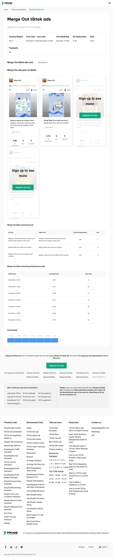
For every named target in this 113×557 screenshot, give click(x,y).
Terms (90, 547)
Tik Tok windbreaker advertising (30, 393)
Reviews (30, 457)
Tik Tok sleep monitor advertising (45, 397)
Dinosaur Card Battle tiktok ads (68, 373)
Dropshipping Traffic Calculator (12, 450)
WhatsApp (96, 432)
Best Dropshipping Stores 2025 (34, 469)
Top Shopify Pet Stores (35, 498)
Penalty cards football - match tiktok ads (51, 373)
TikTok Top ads (55, 438)
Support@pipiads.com (100, 428)
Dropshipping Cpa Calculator (11, 457)
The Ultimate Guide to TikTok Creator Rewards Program (78, 448)
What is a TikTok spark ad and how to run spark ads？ (78, 475)
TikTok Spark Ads (33, 435)
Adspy (29, 428)
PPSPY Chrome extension (10, 518)
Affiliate (7, 523)
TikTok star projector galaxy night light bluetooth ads (30, 400)
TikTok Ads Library (34, 439)
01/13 (57, 479)
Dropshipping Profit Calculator (11, 469)
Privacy (82, 547)
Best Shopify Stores (34, 495)
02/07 (51, 475)
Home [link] (6, 9)
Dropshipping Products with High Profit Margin (36, 486)
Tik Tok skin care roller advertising (30, 397)
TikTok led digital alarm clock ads (15, 403)
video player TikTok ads (15, 393)
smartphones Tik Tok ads (15, 400)
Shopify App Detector (12, 446)
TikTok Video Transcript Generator (36, 448)
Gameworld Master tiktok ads (51, 377)
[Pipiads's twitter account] (11, 547)
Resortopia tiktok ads (83, 377)
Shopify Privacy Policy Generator (12, 482)
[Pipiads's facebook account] (6, 547)
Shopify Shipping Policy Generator (13, 508)
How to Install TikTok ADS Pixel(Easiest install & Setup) (78, 491)
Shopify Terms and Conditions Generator (12, 495)
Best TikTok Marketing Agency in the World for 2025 (78, 466)
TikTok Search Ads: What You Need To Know (78, 429)
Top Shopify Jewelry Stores (34, 503)
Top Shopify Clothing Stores (35, 510)
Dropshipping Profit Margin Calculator (11, 476)
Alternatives (31, 453)
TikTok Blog (53, 434)
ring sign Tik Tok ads (14, 397)
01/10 (64, 479)
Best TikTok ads (55, 442)
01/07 (64, 482)
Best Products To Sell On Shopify (35, 516)
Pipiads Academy (56, 449)
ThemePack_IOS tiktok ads (84, 373)
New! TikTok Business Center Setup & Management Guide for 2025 (78, 438)
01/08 (57, 482)
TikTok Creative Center (35, 443)
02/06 (57, 475)
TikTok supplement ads (45, 400)
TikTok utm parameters (13, 432)
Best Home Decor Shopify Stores (33, 522)
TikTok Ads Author (56, 446)
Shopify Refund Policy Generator (12, 489)
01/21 (51, 479)
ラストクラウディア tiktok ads (101, 377)
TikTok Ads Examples (53, 429)
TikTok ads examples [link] (18, 9)
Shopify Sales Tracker (12, 428)
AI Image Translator (34, 461)
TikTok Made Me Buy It (35, 491)
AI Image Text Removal (36, 464)
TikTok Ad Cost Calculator (10, 463)
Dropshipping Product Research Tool (35, 475)
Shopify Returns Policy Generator (13, 501)
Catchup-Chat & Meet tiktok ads (35, 373)
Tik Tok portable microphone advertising (45, 393)
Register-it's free (90, 115)
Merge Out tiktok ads (34, 377)
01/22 (64, 475)
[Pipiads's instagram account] (21, 547)
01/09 (51, 482)
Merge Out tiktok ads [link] (36, 9)
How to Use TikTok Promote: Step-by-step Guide (77, 457)
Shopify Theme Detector (13, 442)
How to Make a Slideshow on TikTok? (77, 483)
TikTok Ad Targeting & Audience (12, 436)
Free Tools (8, 513)
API (93, 435)
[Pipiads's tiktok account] (16, 547)
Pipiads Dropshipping (35, 481)
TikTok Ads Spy (33, 432)
